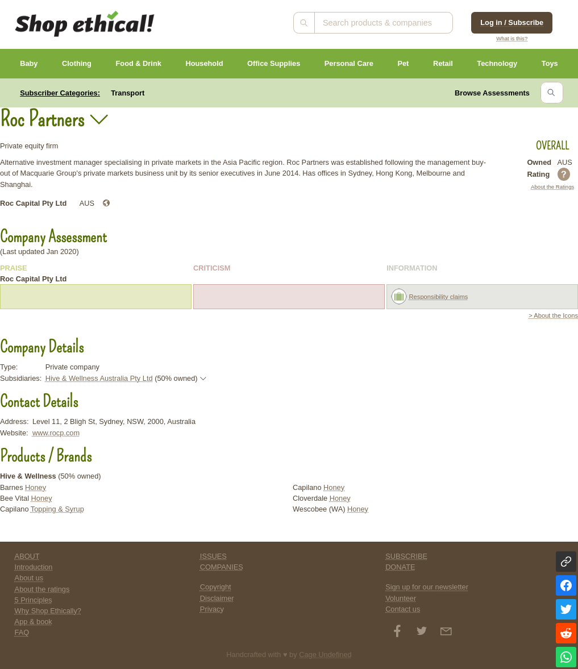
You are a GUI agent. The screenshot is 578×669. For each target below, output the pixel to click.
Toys (550, 63)
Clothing (77, 63)
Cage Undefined (325, 654)
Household (204, 63)
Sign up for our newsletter (426, 587)
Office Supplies (273, 63)
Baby (29, 63)
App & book (33, 621)
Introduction (34, 567)
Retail (443, 63)
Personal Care (349, 63)
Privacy (212, 609)
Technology (497, 63)
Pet (403, 63)
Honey (35, 487)
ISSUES (213, 556)
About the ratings (42, 589)
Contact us (402, 609)
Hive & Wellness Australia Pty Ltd (99, 378)
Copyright (215, 587)
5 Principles (33, 600)
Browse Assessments (492, 93)
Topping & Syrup (57, 509)
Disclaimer (217, 598)
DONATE (400, 567)
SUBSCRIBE (406, 556)
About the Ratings (552, 187)
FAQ (22, 632)
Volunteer (400, 598)
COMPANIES (221, 567)
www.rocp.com (56, 433)
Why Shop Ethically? (48, 610)
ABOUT (27, 556)
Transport (127, 93)
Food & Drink (138, 63)
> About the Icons (553, 315)
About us (29, 578)
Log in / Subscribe (511, 22)
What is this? (511, 38)
